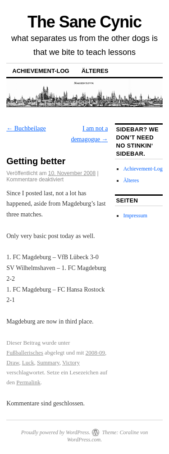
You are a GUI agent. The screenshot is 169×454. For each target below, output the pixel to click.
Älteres (95, 70)
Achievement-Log (40, 70)
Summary (48, 362)
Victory (71, 362)
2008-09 (95, 352)
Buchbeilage (26, 128)
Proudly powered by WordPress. (56, 432)
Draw (12, 362)
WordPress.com (83, 439)
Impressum (135, 215)
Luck (28, 362)
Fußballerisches (24, 352)
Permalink (28, 382)
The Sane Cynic (84, 22)
